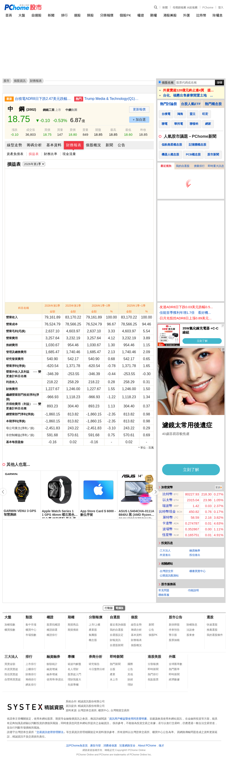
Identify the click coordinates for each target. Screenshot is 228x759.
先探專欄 (73, 684)
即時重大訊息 (216, 166)
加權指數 (9, 624)
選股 (77, 15)
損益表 (34, 154)
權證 (140, 15)
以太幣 (168, 500)
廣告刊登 (95, 745)
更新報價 (139, 109)
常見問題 (164, 590)
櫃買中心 (31, 629)
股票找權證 (53, 624)
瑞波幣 (167, 505)
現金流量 (69, 154)
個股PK (125, 15)
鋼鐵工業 (48, 110)
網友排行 (31, 684)
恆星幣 (167, 535)
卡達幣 (167, 523)
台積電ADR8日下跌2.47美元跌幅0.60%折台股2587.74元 (43, 99)
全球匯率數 (175, 664)
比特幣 (201, 15)
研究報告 (94, 664)
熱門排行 (153, 674)
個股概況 (93, 145)
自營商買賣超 (12, 679)
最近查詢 (166, 166)
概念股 (93, 640)
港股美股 (170, 15)
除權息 (218, 15)
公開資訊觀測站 (169, 575)
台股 (112, 669)
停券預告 (174, 629)
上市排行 (31, 664)
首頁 (8, 15)
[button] (155, 491)
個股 (134, 617)
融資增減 (52, 669)
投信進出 (194, 555)
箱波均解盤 (74, 664)
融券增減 (52, 674)
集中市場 (31, 624)
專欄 (71, 656)
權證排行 (52, 634)
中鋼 (68, 110)
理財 (130, 684)
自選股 (36, 15)
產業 (112, 674)
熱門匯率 (174, 669)
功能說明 (193, 590)
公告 (121, 145)
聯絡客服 (164, 594)
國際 (130, 664)
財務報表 (73, 145)
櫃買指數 (9, 629)
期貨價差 (73, 629)
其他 (130, 674)
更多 (217, 487)
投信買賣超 (11, 674)
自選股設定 (116, 634)
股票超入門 (74, 674)
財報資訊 (115, 640)
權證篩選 (52, 629)
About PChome (147, 745)
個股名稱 (168, 82)
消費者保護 (110, 745)
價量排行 (199, 166)
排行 (64, 15)
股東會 (191, 634)
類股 (90, 15)
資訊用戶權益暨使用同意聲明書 (128, 718)
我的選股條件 (215, 634)
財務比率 (50, 154)
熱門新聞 (115, 664)
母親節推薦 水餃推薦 (185, 7)
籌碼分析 (34, 145)
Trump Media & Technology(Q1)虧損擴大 (112, 99)
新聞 (165, 7)
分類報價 (106, 15)
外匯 (186, 15)
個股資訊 (20, 80)
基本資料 (54, 145)
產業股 (93, 629)
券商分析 (95, 656)
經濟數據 (174, 679)
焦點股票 (153, 679)
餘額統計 (52, 664)
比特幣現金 (167, 511)
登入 (221, 7)
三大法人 (165, 550)
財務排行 (31, 674)
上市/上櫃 (94, 624)
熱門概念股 (213, 104)
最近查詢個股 (118, 624)
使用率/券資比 (55, 679)
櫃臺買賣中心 (197, 571)
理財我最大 (74, 679)
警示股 (173, 634)
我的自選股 (182, 166)
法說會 (191, 629)
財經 (130, 679)
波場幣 (168, 529)
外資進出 (165, 555)
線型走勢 (14, 145)
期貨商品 (73, 624)
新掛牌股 (174, 624)
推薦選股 (212, 629)
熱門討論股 (168, 104)
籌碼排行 (31, 679)
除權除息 (192, 624)
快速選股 (212, 624)
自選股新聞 (116, 645)
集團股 (93, 634)
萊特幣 (168, 517)
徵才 (161, 745)
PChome (207, 7)
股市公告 (175, 617)
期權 (153, 15)
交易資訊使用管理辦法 (50, 732)
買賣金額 (9, 664)
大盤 (21, 15)
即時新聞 (116, 656)
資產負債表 (15, 154)
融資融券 (194, 550)
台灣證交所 (166, 571)
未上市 (114, 679)
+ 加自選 (139, 119)
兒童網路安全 (127, 745)
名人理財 (73, 669)
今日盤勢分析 (97, 669)
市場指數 (31, 634)
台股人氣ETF (191, 104)
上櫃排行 (31, 669)
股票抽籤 (174, 640)
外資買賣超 (11, 669)
